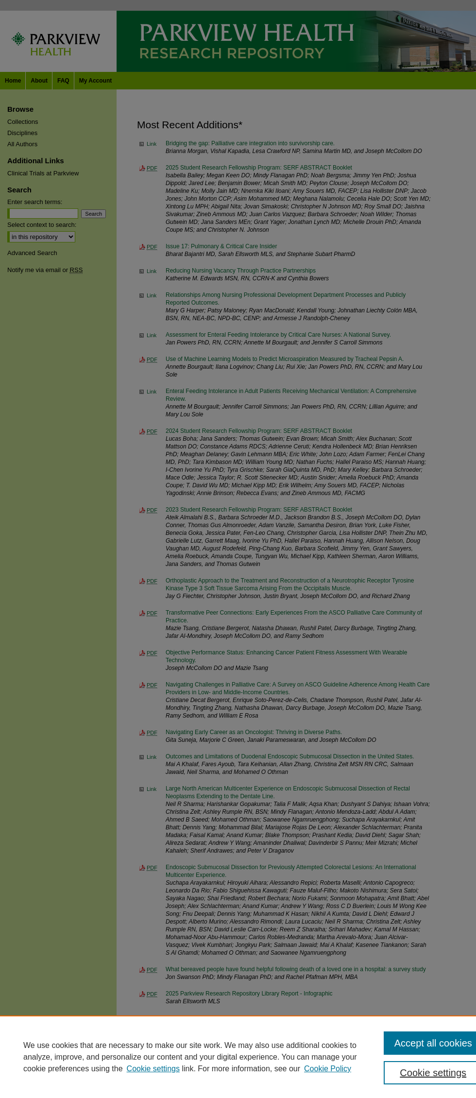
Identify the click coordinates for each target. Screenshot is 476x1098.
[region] (238, 1056)
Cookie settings (153, 1068)
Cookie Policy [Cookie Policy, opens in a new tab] (327, 1068)
